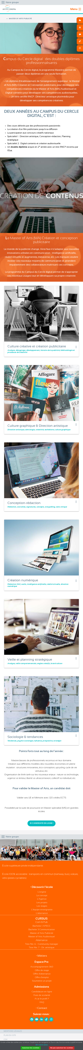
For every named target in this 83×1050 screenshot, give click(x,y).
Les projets (41, 903)
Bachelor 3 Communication (41, 930)
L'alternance (42, 913)
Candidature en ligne (42, 992)
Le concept (41, 896)
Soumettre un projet (42, 981)
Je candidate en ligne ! (41, 823)
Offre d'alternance (42, 974)
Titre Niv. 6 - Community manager (41, 944)
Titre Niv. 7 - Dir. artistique (41, 948)
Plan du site (10, 1035)
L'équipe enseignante (41, 910)
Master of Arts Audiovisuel (41, 937)
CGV (5, 1039)
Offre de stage (42, 970)
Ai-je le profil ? (42, 999)
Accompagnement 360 (41, 967)
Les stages (42, 906)
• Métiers (41, 956)
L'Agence (41, 899)
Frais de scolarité (41, 995)
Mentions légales (13, 1031)
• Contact (41, 1008)
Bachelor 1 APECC (41, 926)
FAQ (42, 1002)
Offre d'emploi (42, 977)
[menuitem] (41, 1031)
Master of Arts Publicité (41, 933)
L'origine (42, 892)
